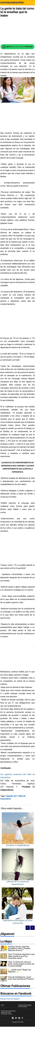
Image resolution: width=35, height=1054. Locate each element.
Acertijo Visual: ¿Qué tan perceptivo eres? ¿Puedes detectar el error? (19, 948)
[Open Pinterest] (22, 1018)
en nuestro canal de (17, 46)
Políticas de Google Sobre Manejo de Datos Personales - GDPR (8, 1012)
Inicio (2, 1005)
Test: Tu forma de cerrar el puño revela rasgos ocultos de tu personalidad (21, 964)
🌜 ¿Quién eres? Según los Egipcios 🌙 (19, 971)
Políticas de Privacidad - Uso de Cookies (25, 1005)
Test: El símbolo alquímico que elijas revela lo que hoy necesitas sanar (21, 956)
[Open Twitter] (16, 1018)
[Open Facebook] (13, 1018)
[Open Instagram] (19, 1018)
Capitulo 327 (11, 796)
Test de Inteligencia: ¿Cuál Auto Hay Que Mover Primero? (21, 978)
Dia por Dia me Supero (10, 999)
